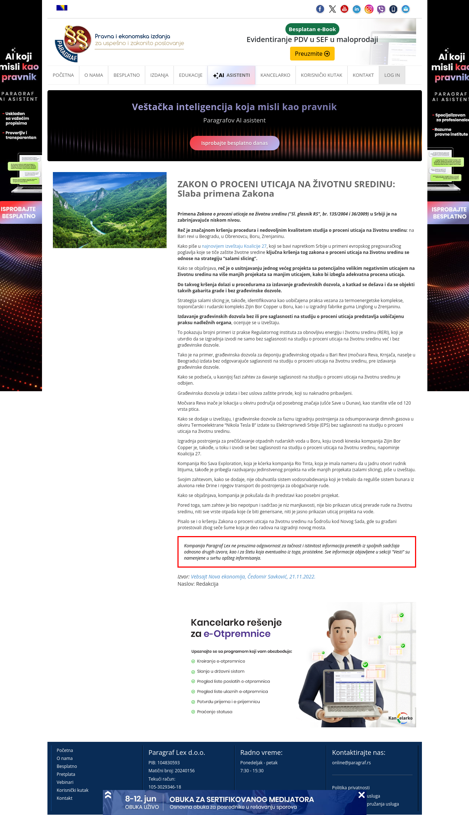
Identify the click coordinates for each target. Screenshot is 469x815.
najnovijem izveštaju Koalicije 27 (234, 246)
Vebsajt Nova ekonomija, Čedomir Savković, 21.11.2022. (253, 576)
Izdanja (159, 75)
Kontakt (64, 798)
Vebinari (65, 782)
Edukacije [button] (190, 75)
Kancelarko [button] (275, 75)
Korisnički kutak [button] (321, 75)
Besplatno (126, 75)
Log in (392, 75)
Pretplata (66, 774)
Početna (63, 75)
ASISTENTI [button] (231, 75)
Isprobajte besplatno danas (234, 142)
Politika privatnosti (351, 788)
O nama (93, 75)
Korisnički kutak (73, 790)
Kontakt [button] (363, 75)
